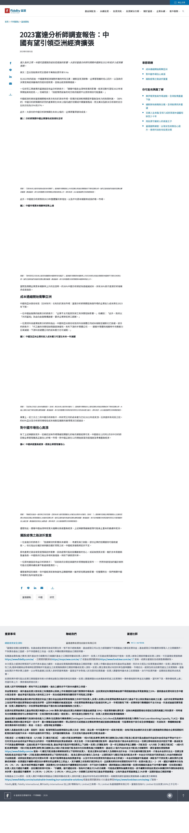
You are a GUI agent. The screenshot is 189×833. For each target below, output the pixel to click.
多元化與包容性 (12, 673)
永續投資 (105, 11)
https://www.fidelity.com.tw (19, 782)
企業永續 (161, 11)
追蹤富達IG (136, 654)
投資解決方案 (133, 11)
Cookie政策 (10, 649)
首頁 (7, 21)
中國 (40, 597)
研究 (52, 597)
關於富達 (148, 11)
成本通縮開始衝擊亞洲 (157, 69)
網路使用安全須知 (13, 644)
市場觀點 (15, 21)
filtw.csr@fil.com (76, 666)
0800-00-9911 (74, 657)
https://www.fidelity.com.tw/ (19, 690)
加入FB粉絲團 (137, 649)
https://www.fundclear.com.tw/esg (131, 811)
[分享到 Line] (10, 69)
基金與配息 (91, 11)
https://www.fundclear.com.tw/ (115, 690)
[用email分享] (10, 83)
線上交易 (179, 2)
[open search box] (183, 10)
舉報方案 (9, 658)
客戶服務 (174, 11)
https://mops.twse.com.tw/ (65, 690)
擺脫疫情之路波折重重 (157, 78)
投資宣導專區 (11, 663)
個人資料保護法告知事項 (17, 653)
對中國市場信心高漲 (155, 74)
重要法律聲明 (11, 668)
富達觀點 (25, 21)
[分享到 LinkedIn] (10, 76)
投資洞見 (118, 11)
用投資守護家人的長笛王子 (159, 121)
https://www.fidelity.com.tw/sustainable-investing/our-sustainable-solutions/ (44, 811)
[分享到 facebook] (10, 63)
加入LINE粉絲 (137, 644)
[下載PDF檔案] (10, 94)
